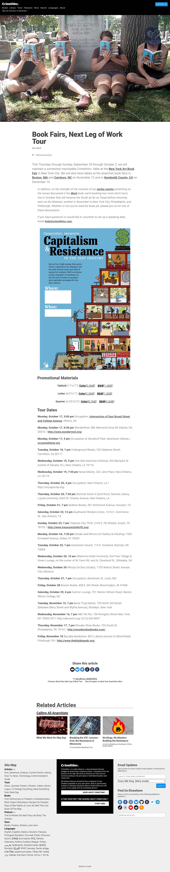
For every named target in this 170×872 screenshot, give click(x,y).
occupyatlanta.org (49, 442)
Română (8, 848)
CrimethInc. (10, 3)
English (7, 832)
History (47, 772)
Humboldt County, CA (118, 177)
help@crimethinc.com (58, 221)
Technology (24, 776)
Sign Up (161, 786)
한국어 (42, 845)
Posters (23, 785)
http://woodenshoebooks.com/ (86, 629)
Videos (40, 785)
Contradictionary (41, 799)
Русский (29, 835)
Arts (6, 772)
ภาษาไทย (9, 851)
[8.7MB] (89, 401)
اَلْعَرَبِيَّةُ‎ (17, 848)
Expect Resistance (19, 802)
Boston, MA (40, 177)
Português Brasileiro (14, 835)
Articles (8, 769)
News (15, 776)
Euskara (26, 841)
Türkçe (42, 841)
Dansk (39, 848)
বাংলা (23, 848)
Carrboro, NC (63, 177)
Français (42, 832)
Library (12, 8)
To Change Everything (21, 789)
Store (36, 8)
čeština (18, 841)
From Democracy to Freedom (18, 799)
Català (46, 851)
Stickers (32, 785)
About (62, 8)
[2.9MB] (87, 385)
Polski (37, 835)
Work (6, 802)
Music (47, 785)
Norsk (30, 855)
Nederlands (17, 845)
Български (24, 838)
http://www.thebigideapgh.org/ (76, 640)
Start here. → (101, 804)
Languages (53, 8)
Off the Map (15, 809)
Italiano (24, 832)
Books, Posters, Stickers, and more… (21, 825)
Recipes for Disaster (38, 802)
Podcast (8, 812)
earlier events (105, 189)
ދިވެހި (6, 855)
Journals (15, 785)
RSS (14, 769)
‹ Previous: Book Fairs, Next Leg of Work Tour (64, 681)
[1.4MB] (105, 385)
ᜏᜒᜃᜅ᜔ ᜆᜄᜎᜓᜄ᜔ (41, 855)
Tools (19, 8)
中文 (33, 838)
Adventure (14, 772)
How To (8, 776)
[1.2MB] (104, 393)
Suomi (7, 838)
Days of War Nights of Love (17, 805)
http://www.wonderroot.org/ (65, 431)
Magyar (35, 841)
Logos (7, 789)
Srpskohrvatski (31, 845)
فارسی (7, 845)
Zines (7, 785)
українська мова (23, 851)
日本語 (15, 838)
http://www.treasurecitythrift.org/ (68, 527)
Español (16, 832)
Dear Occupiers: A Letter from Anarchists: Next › (104, 681)
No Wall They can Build (30, 815)
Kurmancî (21, 855)
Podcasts (28, 8)
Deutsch (33, 832)
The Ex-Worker (11, 815)
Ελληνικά (45, 835)
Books (5, 8)
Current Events (36, 772)
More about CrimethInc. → (95, 792)
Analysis (24, 772)
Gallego (12, 855)
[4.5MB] (106, 401)
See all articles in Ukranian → (15, 11)
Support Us (161, 4)
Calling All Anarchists (44, 155)
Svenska (31, 848)
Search (43, 8)
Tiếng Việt (37, 851)
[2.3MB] (87, 393)
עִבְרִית (46, 848)
